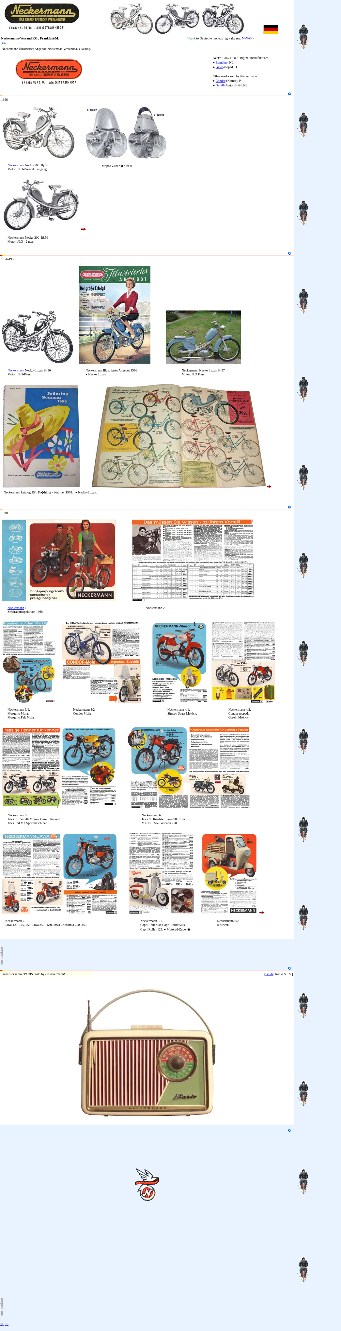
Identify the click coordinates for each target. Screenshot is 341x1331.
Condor (220, 81)
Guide (269, 974)
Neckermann (16, 165)
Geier (219, 67)
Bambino (222, 62)
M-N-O (247, 38)
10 (2, 53)
